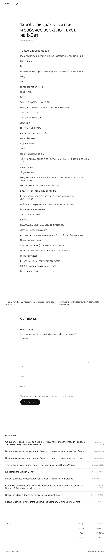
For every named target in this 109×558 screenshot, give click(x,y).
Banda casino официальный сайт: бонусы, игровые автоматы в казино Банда (44, 451)
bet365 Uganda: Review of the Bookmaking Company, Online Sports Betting (42, 502)
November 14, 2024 (97, 451)
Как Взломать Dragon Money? (20, 472)
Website (23, 386)
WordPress (100, 552)
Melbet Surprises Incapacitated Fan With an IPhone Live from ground (39, 478)
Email (22, 376)
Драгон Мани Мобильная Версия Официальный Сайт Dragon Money (40, 465)
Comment (24, 339)
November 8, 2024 (98, 465)
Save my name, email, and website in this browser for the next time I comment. (48, 396)
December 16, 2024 (97, 479)
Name (22, 366)
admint (29, 41)
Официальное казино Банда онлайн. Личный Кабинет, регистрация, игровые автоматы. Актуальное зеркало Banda (45, 443)
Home (7, 3)
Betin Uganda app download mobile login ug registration (33, 495)
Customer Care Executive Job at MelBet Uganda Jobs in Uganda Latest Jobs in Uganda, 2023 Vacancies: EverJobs (44, 486)
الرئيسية (15, 3)
